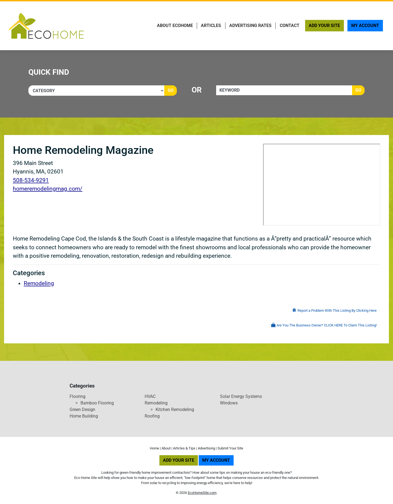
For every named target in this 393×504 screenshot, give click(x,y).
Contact (289, 25)
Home (154, 448)
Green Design (82, 409)
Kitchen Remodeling (175, 409)
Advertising (206, 448)
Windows (229, 403)
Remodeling (39, 283)
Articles (211, 25)
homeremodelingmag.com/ (47, 188)
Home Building (84, 416)
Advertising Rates (250, 25)
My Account (365, 25)
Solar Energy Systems (241, 396)
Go (171, 90)
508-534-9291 (31, 180)
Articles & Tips (184, 448)
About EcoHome (175, 25)
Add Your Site (324, 25)
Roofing (152, 416)
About (166, 448)
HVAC (150, 396)
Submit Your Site (230, 448)
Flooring (77, 396)
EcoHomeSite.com (202, 493)
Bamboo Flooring (97, 403)
